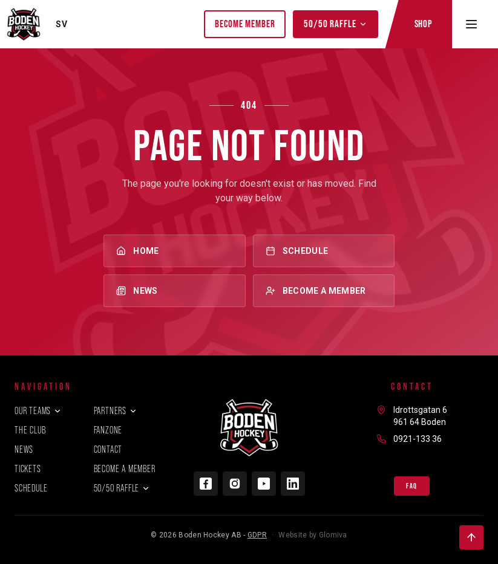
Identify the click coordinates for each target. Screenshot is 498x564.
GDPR (257, 535)
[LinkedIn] (293, 484)
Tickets (28, 469)
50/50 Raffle (335, 24)
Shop (423, 24)
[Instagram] (235, 484)
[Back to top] (471, 537)
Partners (115, 411)
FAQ (412, 486)
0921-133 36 (417, 439)
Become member (245, 24)
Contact (108, 449)
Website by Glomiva (312, 535)
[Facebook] (206, 484)
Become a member (324, 291)
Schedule (324, 251)
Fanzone (108, 430)
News (174, 291)
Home (174, 251)
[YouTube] (264, 484)
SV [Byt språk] (61, 24)
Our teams (38, 411)
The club (30, 430)
